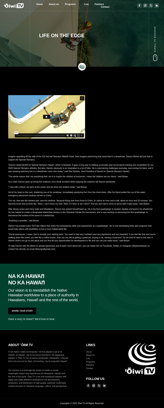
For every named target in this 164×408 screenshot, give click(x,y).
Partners (99, 4)
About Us (54, 4)
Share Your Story (22, 311)
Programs (70, 4)
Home (39, 4)
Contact (105, 7)
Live (86, 4)
